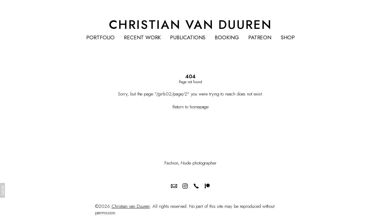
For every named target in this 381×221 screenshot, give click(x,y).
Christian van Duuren (130, 206)
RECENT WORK (142, 37)
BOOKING (227, 37)
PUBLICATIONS (187, 37)
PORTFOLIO (100, 37)
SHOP (288, 37)
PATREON (259, 37)
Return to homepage (190, 106)
